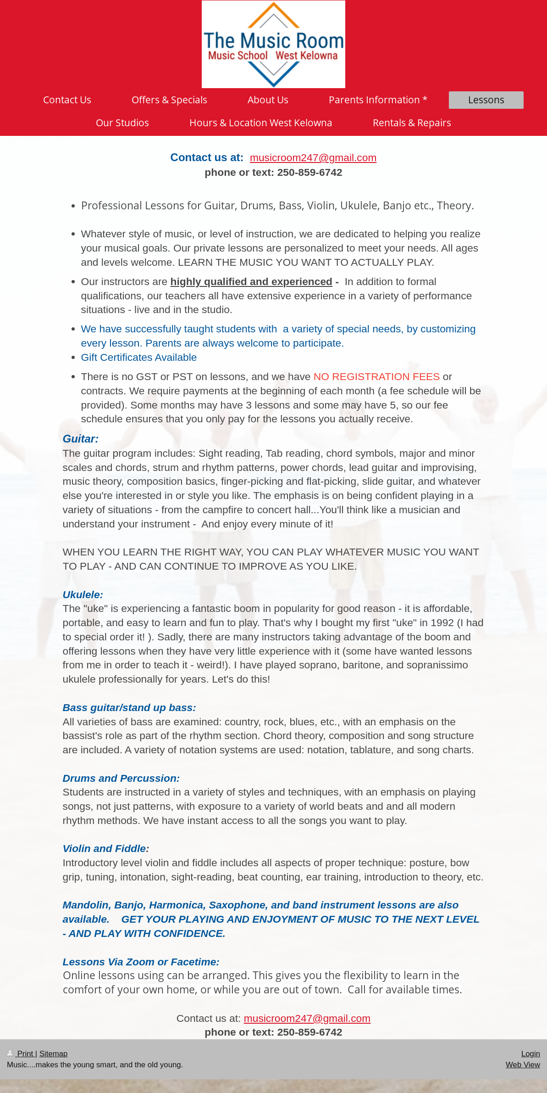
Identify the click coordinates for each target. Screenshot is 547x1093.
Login (530, 1053)
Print (21, 1053)
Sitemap (53, 1053)
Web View (523, 1064)
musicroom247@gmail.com (313, 157)
